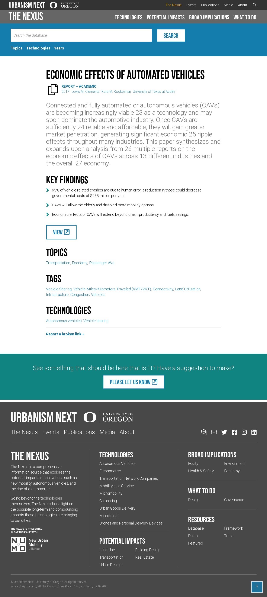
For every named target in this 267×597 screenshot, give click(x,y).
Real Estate (144, 557)
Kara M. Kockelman (116, 92)
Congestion (79, 294)
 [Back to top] (256, 587)
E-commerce (110, 471)
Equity (193, 463)
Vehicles (98, 294)
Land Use (107, 550)
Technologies (128, 17)
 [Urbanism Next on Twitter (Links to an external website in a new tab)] (224, 432)
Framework (233, 528)
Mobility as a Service (116, 486)
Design (194, 499)
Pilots (193, 535)
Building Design (148, 550)
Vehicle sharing (96, 321)
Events (191, 5)
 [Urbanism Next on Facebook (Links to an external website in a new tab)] (234, 432)
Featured (195, 543)
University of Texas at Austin (154, 92)
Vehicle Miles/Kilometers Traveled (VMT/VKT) (112, 289)
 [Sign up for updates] (203, 432)
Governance (234, 499)
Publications (210, 5)
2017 (65, 92)
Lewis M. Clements (85, 92)
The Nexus (173, 5)
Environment (234, 463)
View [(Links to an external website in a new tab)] (58, 232)
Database (196, 528)
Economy (79, 263)
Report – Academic (79, 86)
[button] (129, 17)
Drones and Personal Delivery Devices (131, 523)
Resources (201, 519)
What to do (245, 17)
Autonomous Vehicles (117, 463)
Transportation (58, 263)
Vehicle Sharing (59, 289)
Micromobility (110, 493)
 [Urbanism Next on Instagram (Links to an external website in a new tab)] (244, 432)
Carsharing (108, 500)
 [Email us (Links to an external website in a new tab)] (214, 432)
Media (228, 5)
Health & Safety (201, 471)
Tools (228, 535)
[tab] (16, 48)
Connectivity (163, 289)
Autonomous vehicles (64, 321)
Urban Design (110, 564)
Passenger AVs (101, 263)
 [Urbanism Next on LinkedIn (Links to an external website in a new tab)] (254, 432)
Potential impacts (166, 17)
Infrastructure (57, 294)
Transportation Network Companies (128, 478)
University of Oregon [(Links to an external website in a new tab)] (49, 582)
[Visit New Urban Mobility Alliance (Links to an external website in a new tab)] (29, 544)
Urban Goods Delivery (117, 508)
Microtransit (109, 515)
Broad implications (209, 17)
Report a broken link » (65, 334)
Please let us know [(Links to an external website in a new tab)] (130, 381)
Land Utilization (187, 289)
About (242, 5)
